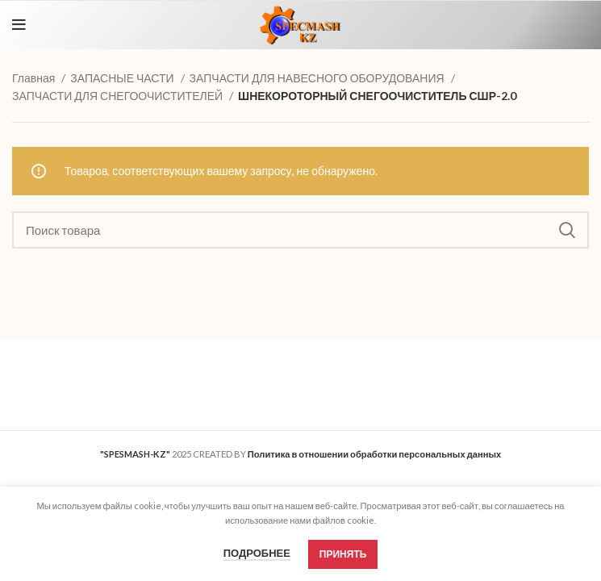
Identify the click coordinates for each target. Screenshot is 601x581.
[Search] (300, 230)
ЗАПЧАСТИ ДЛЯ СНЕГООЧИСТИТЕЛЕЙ (118, 95)
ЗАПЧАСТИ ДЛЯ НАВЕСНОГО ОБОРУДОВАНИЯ (318, 78)
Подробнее (256, 552)
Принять (343, 554)
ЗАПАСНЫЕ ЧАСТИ (123, 78)
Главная (34, 78)
